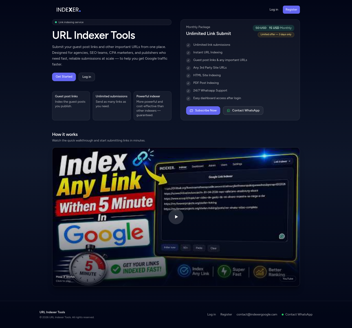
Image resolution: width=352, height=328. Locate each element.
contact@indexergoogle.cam (257, 314)
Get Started (64, 76)
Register (291, 9)
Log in (274, 9)
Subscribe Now (203, 110)
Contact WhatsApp (243, 110)
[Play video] (176, 217)
